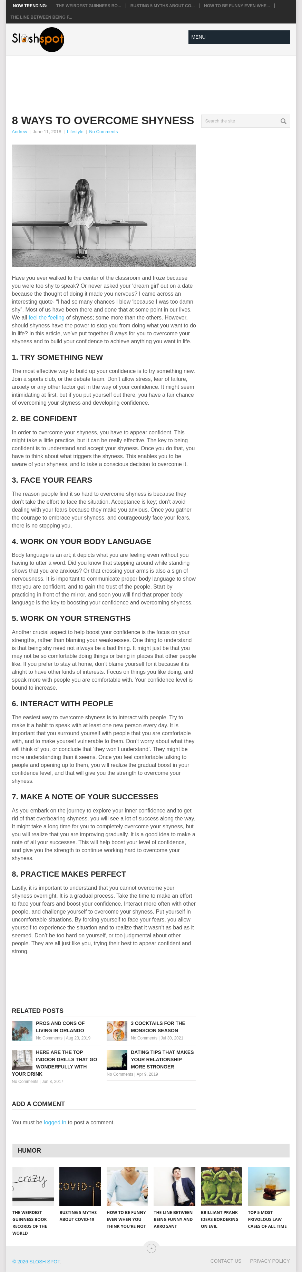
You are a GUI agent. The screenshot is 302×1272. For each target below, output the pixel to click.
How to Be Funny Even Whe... (237, 5)
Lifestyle (75, 131)
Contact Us (226, 1261)
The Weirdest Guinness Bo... (88, 5)
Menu (198, 37)
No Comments (103, 131)
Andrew (19, 131)
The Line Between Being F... (41, 17)
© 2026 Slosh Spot (36, 1261)
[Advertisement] (137, 79)
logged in (55, 1122)
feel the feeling (47, 318)
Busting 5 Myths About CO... (162, 5)
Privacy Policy (270, 1261)
